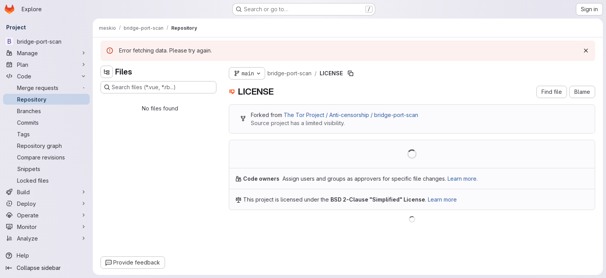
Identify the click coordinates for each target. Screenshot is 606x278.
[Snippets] (46, 168)
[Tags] (46, 134)
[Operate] (46, 215)
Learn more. (463, 178)
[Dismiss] (586, 50)
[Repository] (46, 99)
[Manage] (46, 52)
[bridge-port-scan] (46, 41)
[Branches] (46, 110)
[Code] (46, 76)
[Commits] (46, 122)
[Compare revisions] (46, 157)
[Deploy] (46, 203)
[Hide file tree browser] (106, 72)
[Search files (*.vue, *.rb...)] (158, 87)
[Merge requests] (46, 87)
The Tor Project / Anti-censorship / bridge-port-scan (351, 115)
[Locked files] (46, 180)
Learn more (442, 199)
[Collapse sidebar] (46, 268)
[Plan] (46, 64)
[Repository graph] (46, 145)
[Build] (46, 191)
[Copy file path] (350, 73)
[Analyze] (46, 238)
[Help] (46, 255)
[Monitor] (46, 226)
